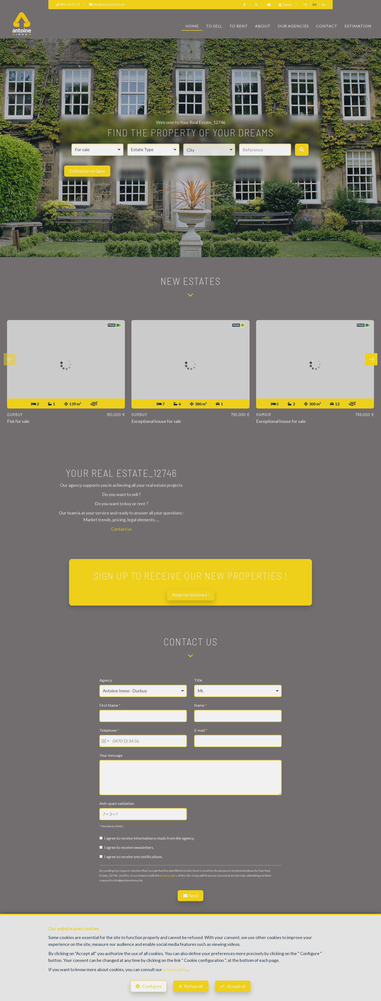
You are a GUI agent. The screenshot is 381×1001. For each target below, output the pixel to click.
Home (192, 26)
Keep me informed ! (190, 595)
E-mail (200, 730)
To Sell (214, 26)
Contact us (121, 529)
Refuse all (193, 985)
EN (314, 5)
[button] (209, 150)
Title (198, 680)
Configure (150, 985)
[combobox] (105, 741)
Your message (110, 755)
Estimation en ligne (87, 171)
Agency (105, 680)
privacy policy (168, 875)
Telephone (109, 730)
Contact (326, 26)
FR (305, 5)
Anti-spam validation (116, 803)
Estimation (358, 26)
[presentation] (10, 360)
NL (323, 5)
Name (200, 705)
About (262, 26)
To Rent (238, 26)
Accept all (237, 985)
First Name (110, 705)
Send (191, 895)
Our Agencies (293, 26)
